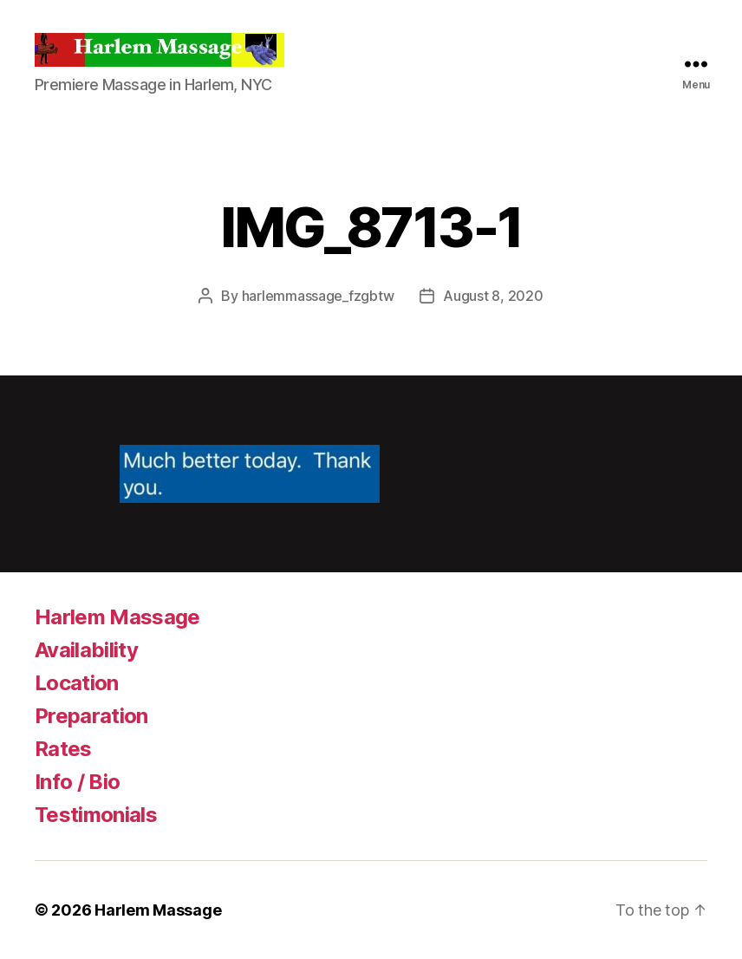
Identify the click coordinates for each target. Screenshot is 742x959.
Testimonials (96, 814)
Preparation (91, 715)
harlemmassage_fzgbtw (318, 295)
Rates (63, 748)
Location (77, 682)
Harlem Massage (117, 617)
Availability (86, 649)
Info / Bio (77, 781)
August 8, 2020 (493, 295)
